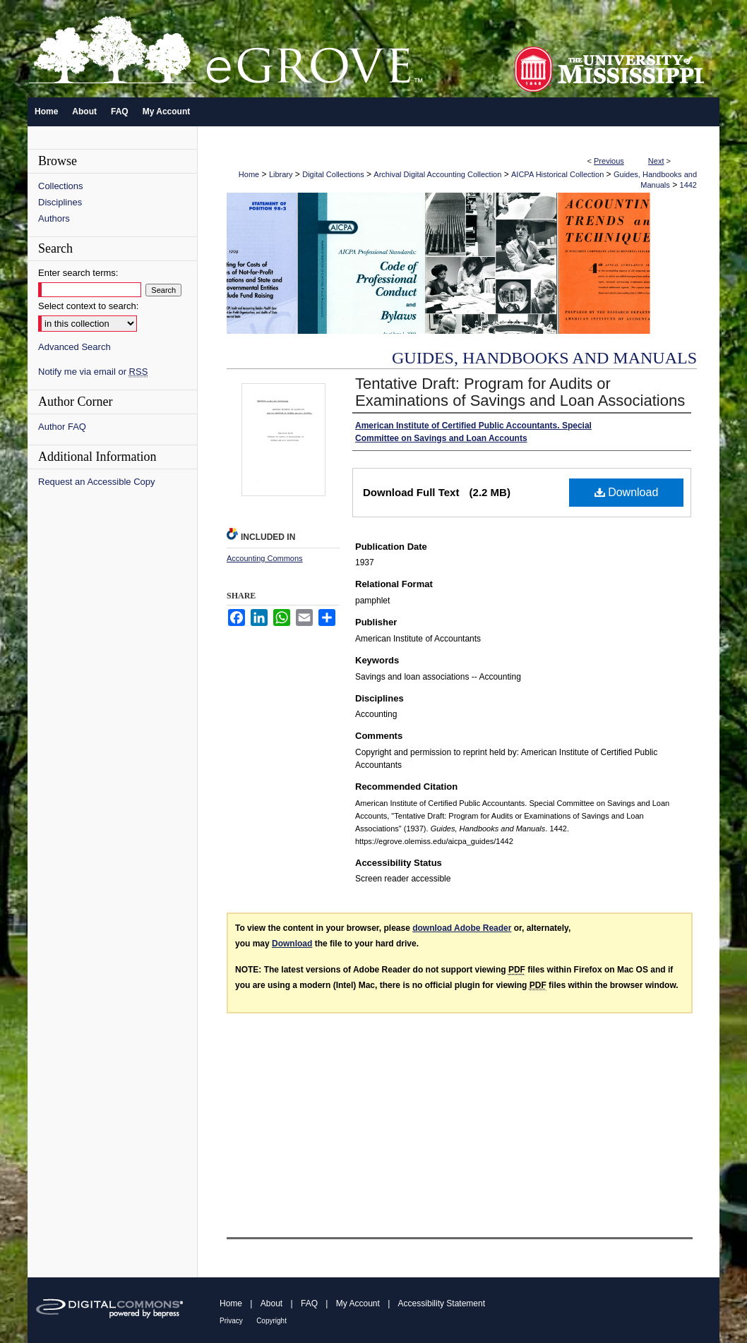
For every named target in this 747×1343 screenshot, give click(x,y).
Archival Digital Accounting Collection (437, 174)
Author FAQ (62, 426)
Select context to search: (88, 306)
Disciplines (60, 202)
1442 (688, 185)
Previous (609, 161)
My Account (358, 1303)
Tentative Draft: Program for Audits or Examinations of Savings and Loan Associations (520, 392)
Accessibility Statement (441, 1303)
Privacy (231, 1321)
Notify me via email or (93, 371)
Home (249, 174)
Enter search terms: (78, 272)
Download (626, 492)
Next (656, 161)
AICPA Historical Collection (557, 174)
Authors (54, 218)
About (271, 1303)
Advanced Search (74, 347)
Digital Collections (333, 174)
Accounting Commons (265, 558)
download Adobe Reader (461, 928)
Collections (60, 186)
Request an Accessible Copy (96, 481)
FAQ (309, 1303)
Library (281, 174)
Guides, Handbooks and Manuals (544, 358)
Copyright (271, 1321)
